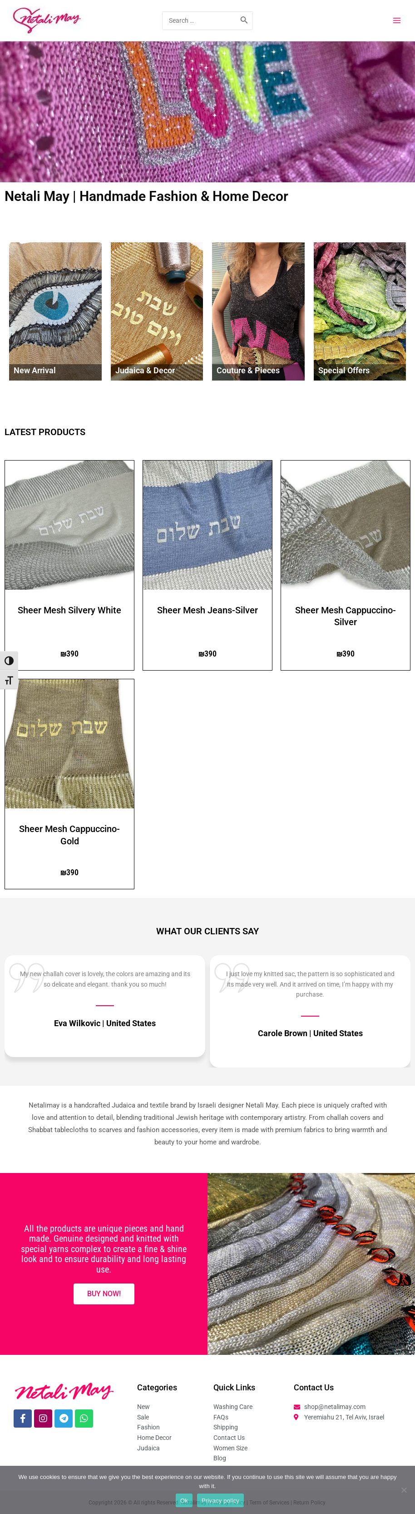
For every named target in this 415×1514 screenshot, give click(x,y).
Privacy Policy (228, 1502)
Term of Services (269, 1502)
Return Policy (310, 1502)
